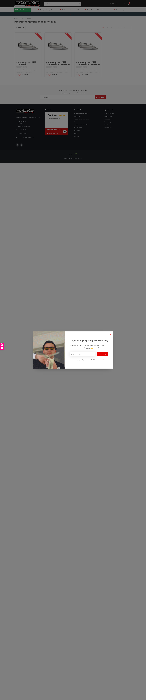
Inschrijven (102, 354)
